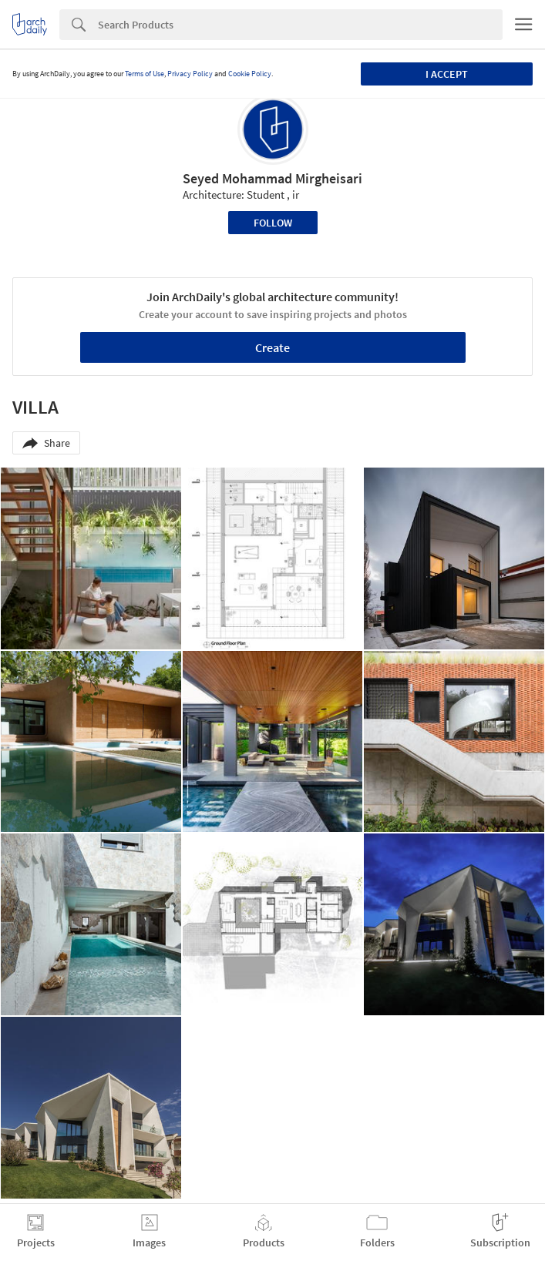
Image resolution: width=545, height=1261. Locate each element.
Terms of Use (144, 74)
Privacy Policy (190, 74)
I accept (447, 74)
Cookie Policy (249, 74)
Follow (273, 223)
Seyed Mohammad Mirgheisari (272, 178)
